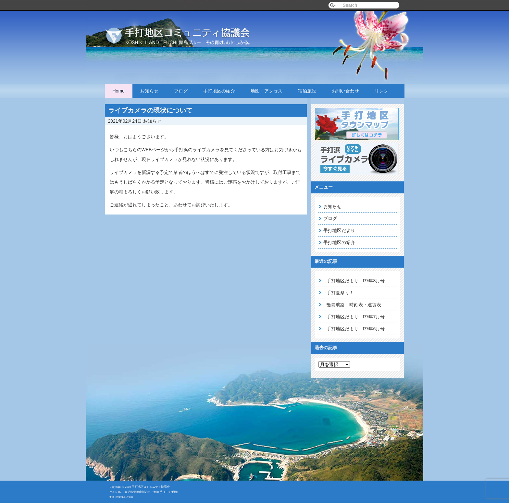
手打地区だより (339, 230)
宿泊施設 (307, 90)
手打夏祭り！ (340, 292)
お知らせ (149, 90)
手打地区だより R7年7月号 (356, 316)
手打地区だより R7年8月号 (356, 280)
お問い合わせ (345, 90)
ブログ (181, 90)
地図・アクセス (266, 90)
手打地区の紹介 (219, 90)
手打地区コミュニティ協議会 (186, 30)
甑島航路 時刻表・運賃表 (354, 304)
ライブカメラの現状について (150, 110)
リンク (381, 90)
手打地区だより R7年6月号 (356, 328)
